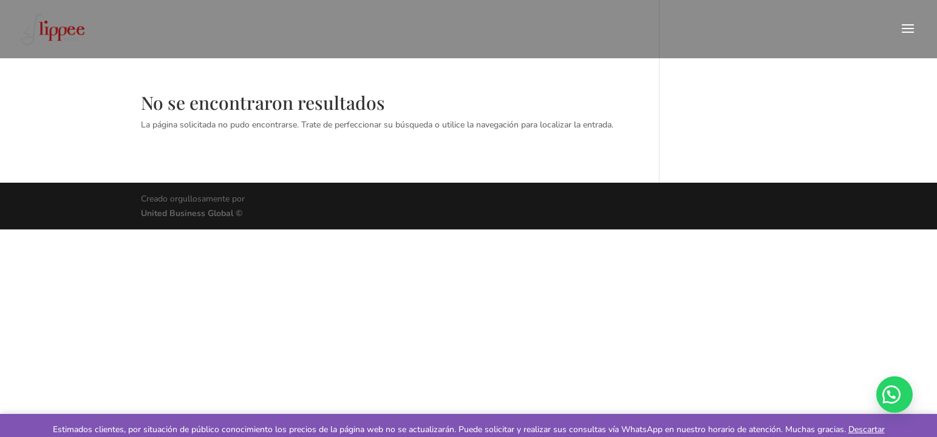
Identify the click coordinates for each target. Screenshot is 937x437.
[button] (894, 394)
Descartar (866, 429)
